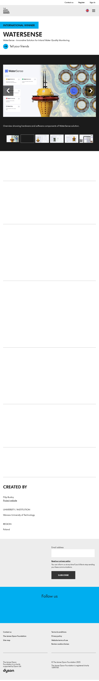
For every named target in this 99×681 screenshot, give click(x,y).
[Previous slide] (8, 91)
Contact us (69, 2)
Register (81, 2)
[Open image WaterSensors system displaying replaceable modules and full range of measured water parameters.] (42, 139)
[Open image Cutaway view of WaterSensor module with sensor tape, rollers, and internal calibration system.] (57, 139)
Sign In (92, 2)
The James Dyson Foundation (14, 637)
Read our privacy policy (60, 562)
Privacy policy (56, 637)
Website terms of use (59, 641)
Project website (10, 501)
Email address (57, 548)
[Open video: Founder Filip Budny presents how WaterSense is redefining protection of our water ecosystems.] (27, 139)
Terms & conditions (58, 633)
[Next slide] (91, 91)
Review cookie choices (60, 645)
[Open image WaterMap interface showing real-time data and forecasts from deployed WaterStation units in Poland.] (86, 139)
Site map (6, 641)
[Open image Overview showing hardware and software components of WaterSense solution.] (13, 139)
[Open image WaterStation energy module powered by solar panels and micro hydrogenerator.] (71, 139)
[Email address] (73, 554)
